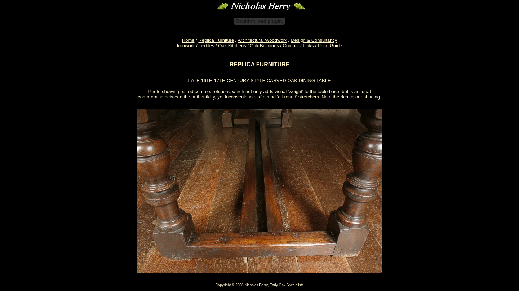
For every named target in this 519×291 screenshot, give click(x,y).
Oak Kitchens (232, 45)
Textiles (206, 45)
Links (308, 45)
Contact (291, 45)
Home (188, 40)
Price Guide (330, 45)
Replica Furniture (216, 40)
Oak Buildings (264, 45)
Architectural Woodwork (262, 40)
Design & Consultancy (314, 40)
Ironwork (186, 45)
